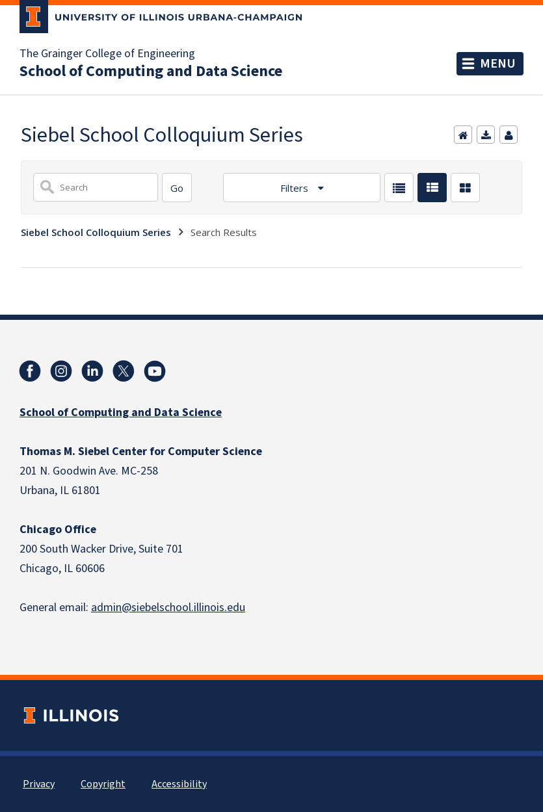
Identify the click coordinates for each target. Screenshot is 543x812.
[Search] (177, 187)
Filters (295, 187)
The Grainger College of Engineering (107, 54)
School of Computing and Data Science (151, 71)
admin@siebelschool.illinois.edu (168, 607)
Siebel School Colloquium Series (96, 232)
